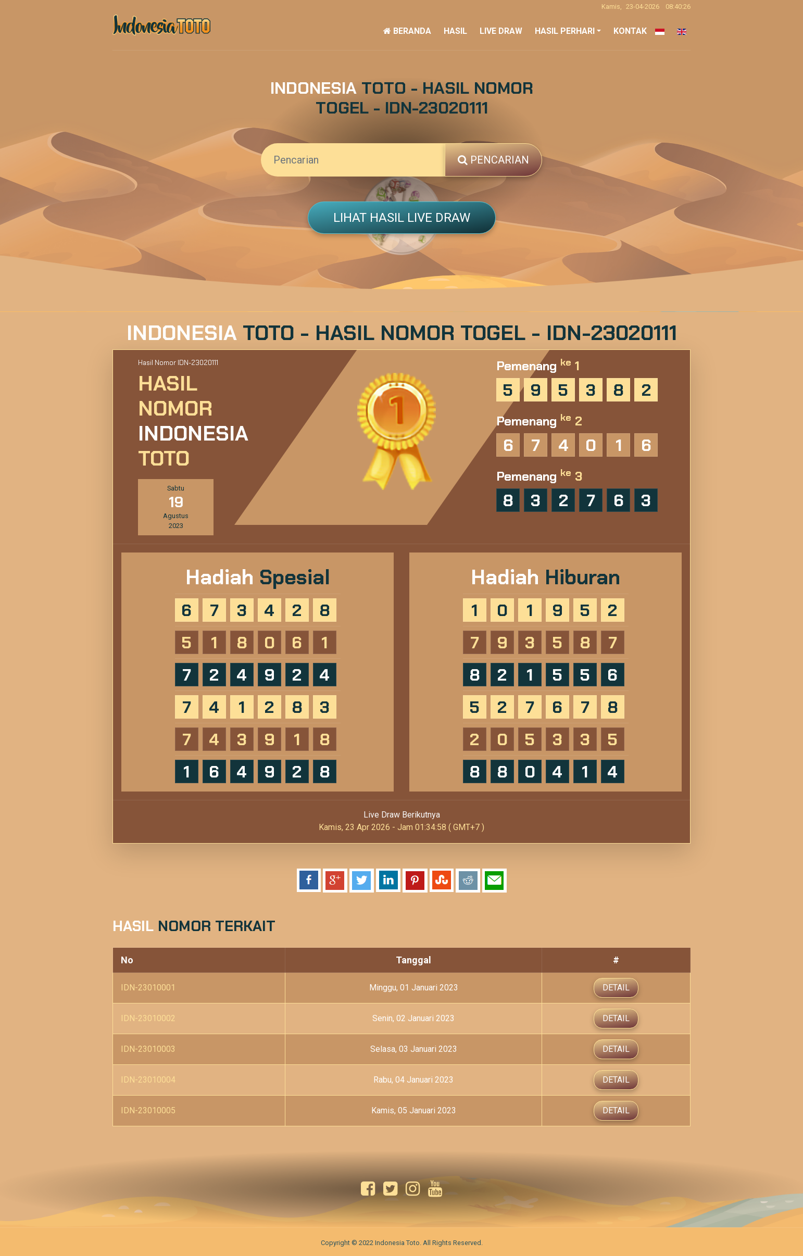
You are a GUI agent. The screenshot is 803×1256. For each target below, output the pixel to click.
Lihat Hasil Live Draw (401, 217)
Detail (616, 986)
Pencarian (493, 160)
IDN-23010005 (148, 1109)
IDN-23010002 (148, 1017)
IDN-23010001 (148, 986)
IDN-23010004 (148, 1079)
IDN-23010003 (148, 1048)
